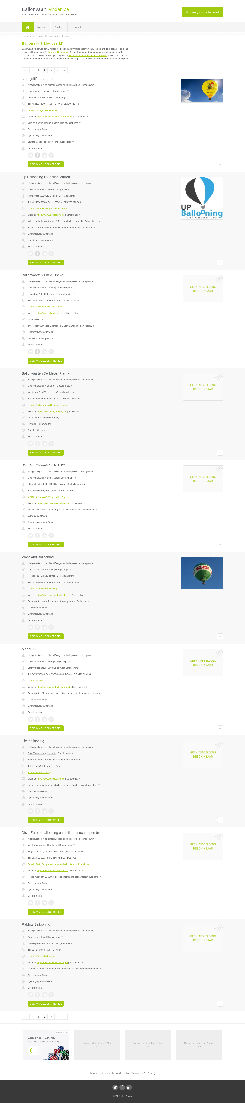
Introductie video (64, 142)
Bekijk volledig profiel (46, 164)
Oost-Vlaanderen (36, 189)
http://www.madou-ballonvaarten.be (54, 687)
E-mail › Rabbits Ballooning (41, 956)
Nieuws (41, 27)
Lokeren (51, 385)
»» (64, 70)
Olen (43, 937)
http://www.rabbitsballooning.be (52, 962)
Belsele (50, 189)
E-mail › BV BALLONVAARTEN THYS (46, 497)
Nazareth (51, 753)
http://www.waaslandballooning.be (53, 595)
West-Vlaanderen (36, 845)
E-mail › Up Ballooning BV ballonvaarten (47, 208)
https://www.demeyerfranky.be (51, 411)
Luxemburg (33, 91)
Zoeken (58, 27)
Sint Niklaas (53, 477)
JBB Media (119, 1096)
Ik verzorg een (202, 12)
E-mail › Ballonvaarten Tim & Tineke (45, 306)
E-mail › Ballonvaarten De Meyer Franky (47, 405)
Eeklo (50, 661)
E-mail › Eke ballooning (39, 772)
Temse (50, 569)
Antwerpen (33, 937)
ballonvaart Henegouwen (58, 52)
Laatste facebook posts (40, 142)
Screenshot (81, 116)
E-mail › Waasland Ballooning (42, 588)
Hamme (51, 287)
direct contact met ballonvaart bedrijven (87, 55)
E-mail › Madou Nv (37, 680)
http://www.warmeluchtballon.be (52, 870)
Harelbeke (52, 845)
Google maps (61, 91)
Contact (76, 27)
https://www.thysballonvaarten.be (53, 503)
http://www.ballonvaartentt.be (51, 313)
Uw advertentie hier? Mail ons (97, 1044)
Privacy (129, 1096)
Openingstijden (36, 430)
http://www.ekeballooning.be (50, 778)
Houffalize (46, 91)
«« (25, 70)
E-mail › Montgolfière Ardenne (42, 110)
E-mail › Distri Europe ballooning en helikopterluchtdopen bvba (58, 864)
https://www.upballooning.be (50, 215)
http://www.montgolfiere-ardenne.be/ (54, 116)
